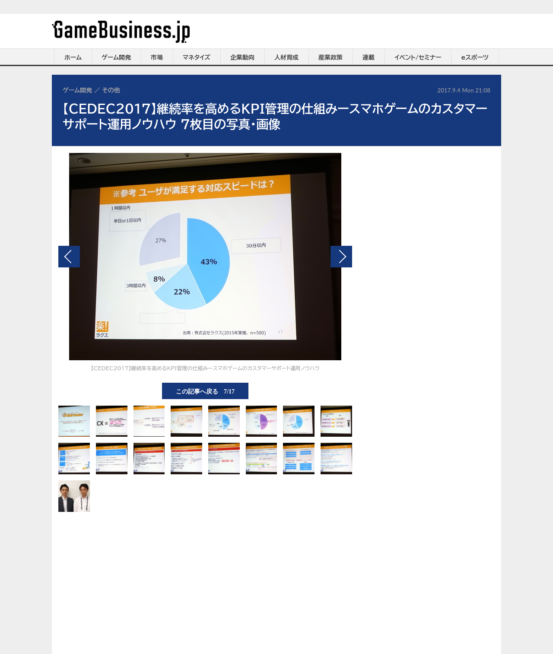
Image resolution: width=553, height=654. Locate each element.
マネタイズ (196, 57)
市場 (157, 57)
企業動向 (242, 57)
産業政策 (330, 57)
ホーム (73, 57)
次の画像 (341, 256)
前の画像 (69, 256)
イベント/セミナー (418, 57)
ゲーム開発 (116, 57)
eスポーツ (475, 57)
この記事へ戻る (205, 391)
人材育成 (286, 57)
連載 (368, 57)
